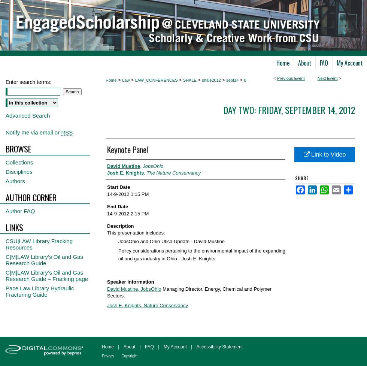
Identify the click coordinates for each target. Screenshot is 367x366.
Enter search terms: (28, 82)
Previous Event (291, 78)
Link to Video (325, 154)
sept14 (233, 80)
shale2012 (212, 80)
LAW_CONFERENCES (157, 80)
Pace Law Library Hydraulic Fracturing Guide (40, 291)
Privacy (108, 356)
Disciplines (19, 172)
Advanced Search (28, 115)
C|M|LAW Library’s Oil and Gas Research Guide (44, 260)
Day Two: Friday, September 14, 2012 (289, 110)
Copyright (129, 356)
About (129, 347)
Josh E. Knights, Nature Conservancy (147, 305)
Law (126, 80)
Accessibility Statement (220, 347)
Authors (15, 181)
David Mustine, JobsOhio (134, 289)
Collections (19, 162)
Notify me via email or (39, 132)
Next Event (328, 78)
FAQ (149, 347)
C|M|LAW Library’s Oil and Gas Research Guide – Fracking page (47, 275)
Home (111, 80)
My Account (175, 347)
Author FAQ (20, 211)
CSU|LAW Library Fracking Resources (39, 244)
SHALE (190, 80)
